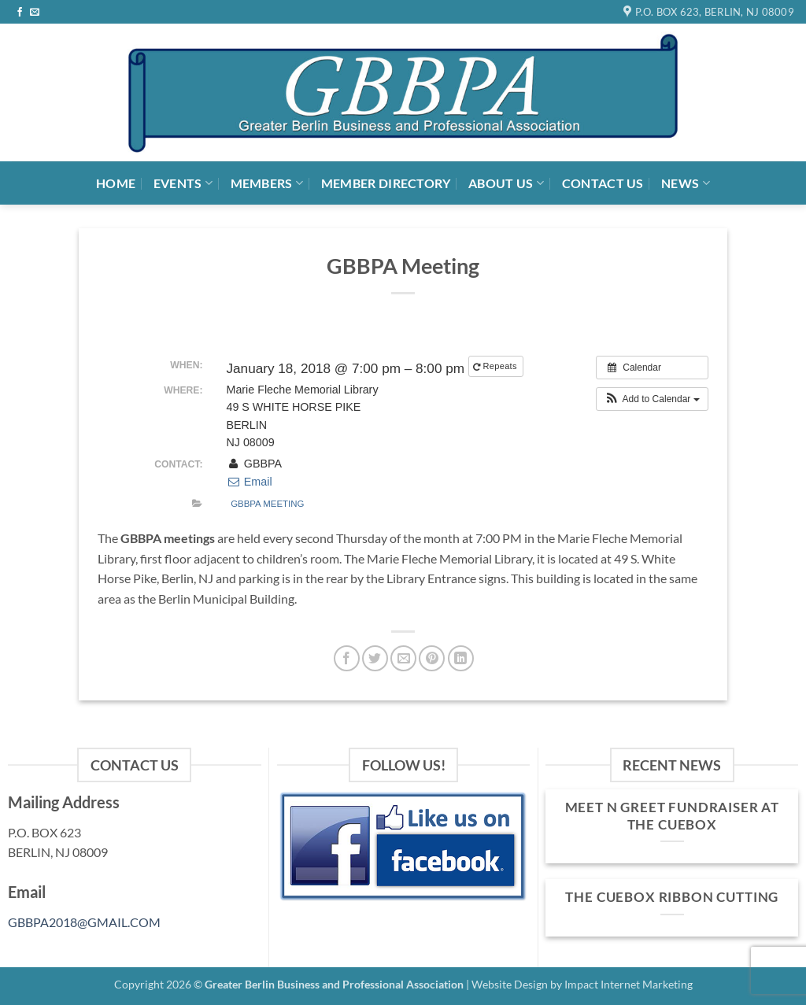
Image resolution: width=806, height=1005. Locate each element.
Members (267, 183)
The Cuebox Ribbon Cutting (671, 897)
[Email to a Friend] (403, 658)
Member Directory (386, 183)
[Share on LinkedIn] (461, 658)
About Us (506, 183)
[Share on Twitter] (375, 658)
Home (115, 183)
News (685, 183)
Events (183, 183)
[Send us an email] (34, 12)
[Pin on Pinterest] (432, 658)
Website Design (509, 984)
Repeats (496, 366)
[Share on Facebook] (347, 658)
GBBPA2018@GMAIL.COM (84, 921)
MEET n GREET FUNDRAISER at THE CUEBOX (672, 816)
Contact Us (603, 183)
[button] (652, 399)
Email (249, 481)
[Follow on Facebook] (19, 12)
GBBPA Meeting (267, 503)
